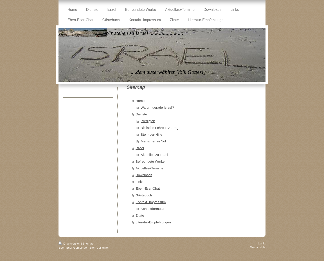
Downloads (144, 175)
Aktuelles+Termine (149, 168)
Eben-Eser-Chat (148, 188)
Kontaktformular (152, 209)
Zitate (140, 215)
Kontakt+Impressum (151, 202)
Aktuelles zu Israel (154, 155)
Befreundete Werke (150, 161)
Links (140, 182)
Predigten (148, 121)
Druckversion (69, 243)
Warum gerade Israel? (157, 107)
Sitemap (88, 243)
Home (140, 101)
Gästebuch (144, 195)
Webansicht (258, 247)
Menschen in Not (153, 141)
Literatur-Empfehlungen (153, 222)
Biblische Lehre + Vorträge (160, 128)
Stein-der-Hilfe (151, 134)
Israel (140, 148)
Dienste (141, 114)
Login (262, 243)
